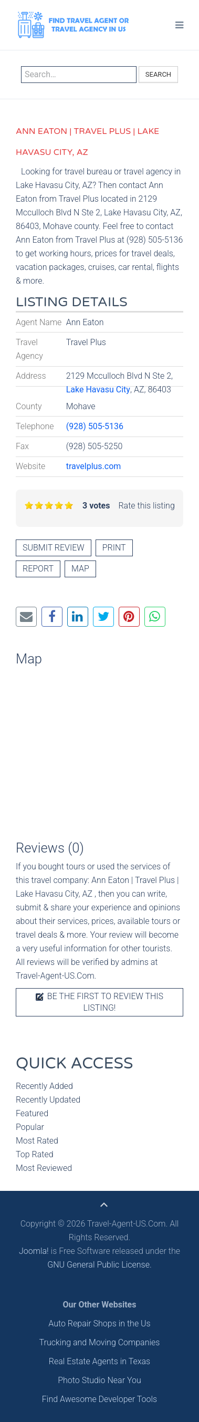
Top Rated (35, 1154)
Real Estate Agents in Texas (99, 1361)
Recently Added (44, 1086)
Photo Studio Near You (99, 1380)
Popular (30, 1127)
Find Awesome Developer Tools (99, 1399)
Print (114, 548)
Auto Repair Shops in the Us (99, 1323)
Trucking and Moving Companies (99, 1342)
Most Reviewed (44, 1168)
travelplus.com (93, 466)
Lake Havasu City (98, 390)
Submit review (54, 548)
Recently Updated (48, 1100)
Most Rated (37, 1141)
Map (80, 569)
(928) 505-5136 (94, 426)
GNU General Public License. (99, 1265)
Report (38, 569)
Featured (32, 1113)
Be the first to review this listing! (99, 1002)
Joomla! (34, 1251)
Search (158, 74)
